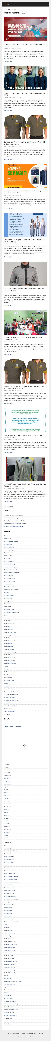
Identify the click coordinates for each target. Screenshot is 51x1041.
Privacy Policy (40, 1033)
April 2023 (6, 838)
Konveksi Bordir (7, 686)
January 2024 (7, 826)
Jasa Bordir (6, 618)
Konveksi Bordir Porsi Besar (10, 691)
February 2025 (7, 798)
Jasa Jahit (6, 666)
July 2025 (6, 789)
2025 (9, 9)
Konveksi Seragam (9, 48)
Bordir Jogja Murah (8, 603)
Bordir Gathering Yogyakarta (10, 586)
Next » (11, 506)
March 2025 (6, 795)
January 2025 (7, 801)
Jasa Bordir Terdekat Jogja (9, 660)
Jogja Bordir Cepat (8, 677)
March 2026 (6, 770)
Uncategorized (7, 714)
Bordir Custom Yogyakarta (9, 581)
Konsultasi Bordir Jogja (9, 680)
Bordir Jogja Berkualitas (9, 595)
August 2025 (6, 786)
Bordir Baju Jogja (7, 538)
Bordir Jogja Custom (8, 601)
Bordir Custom (7, 558)
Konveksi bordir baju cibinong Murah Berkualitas (14, 526)
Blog (5, 439)
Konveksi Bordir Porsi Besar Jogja (11, 694)
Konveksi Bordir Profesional (10, 697)
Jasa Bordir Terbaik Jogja (9, 657)
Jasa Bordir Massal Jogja (9, 640)
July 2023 (6, 835)
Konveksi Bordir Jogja (8, 688)
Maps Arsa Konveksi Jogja (12, 726)
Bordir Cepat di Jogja (8, 552)
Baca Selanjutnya (8, 61)
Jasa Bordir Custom (8, 620)
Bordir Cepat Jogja (8, 555)
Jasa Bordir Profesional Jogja (10, 652)
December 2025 (7, 775)
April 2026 (6, 767)
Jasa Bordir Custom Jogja (9, 623)
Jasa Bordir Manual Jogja (9, 637)
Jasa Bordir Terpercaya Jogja (10, 663)
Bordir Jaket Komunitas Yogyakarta (11, 589)
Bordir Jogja (6, 592)
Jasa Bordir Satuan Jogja (9, 654)
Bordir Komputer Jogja (9, 609)
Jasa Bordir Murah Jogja (9, 646)
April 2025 (6, 792)
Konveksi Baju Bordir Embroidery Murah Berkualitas (15, 518)
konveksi (6, 683)
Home (5, 9)
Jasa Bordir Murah (8, 643)
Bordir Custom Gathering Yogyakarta (12, 572)
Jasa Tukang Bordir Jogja (9, 674)
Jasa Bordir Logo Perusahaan (10, 635)
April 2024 (6, 821)
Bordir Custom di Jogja (9, 561)
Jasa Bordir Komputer (8, 629)
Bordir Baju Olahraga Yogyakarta (11, 541)
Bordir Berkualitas (8, 544)
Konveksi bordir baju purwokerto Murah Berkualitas (15, 523)
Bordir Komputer (7, 606)
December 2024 (7, 804)
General (5, 615)
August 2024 (6, 809)
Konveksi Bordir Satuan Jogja (10, 705)
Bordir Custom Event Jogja (9, 564)
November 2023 (7, 829)
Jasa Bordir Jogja (8, 626)
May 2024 (6, 818)
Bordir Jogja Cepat (8, 598)
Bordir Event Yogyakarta (9, 584)
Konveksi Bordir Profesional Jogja (11, 700)
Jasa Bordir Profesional (9, 649)
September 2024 (7, 806)
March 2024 (6, 823)
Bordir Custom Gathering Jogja (10, 569)
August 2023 (6, 832)
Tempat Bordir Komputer (9, 711)
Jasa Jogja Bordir (8, 669)
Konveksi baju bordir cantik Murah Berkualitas (13, 515)
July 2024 (6, 812)
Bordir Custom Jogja (8, 575)
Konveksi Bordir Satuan (9, 703)
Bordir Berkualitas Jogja (9, 547)
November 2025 (7, 778)
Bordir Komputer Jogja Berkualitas (11, 612)
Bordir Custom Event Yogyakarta (11, 567)
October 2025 (7, 781)
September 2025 (7, 784)
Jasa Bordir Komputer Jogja (10, 632)
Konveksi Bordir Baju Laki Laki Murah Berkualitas (14, 520)
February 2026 (7, 772)
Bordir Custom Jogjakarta (9, 578)
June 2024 (6, 815)
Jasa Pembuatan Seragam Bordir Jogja (12, 671)
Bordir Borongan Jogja (9, 550)
